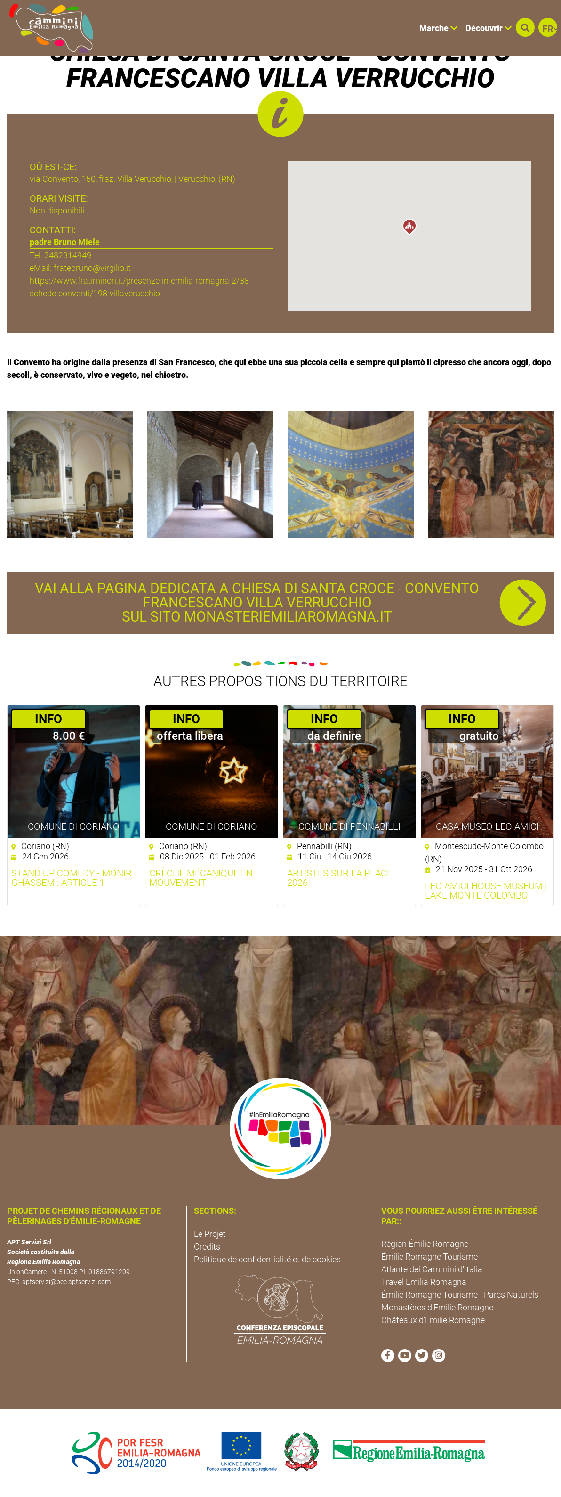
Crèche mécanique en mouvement (201, 877)
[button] (525, 27)
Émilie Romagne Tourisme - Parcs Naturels (459, 1295)
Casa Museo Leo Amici (487, 826)
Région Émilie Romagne (424, 1244)
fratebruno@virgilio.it (92, 268)
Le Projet (210, 1234)
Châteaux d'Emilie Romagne (433, 1320)
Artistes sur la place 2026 (339, 877)
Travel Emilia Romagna (423, 1282)
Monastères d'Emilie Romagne (437, 1307)
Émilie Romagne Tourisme (429, 1256)
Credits (207, 1247)
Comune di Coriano (74, 826)
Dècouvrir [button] (488, 28)
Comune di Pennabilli (349, 826)
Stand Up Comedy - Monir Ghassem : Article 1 (71, 877)
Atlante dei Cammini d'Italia (431, 1269)
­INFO (48, 719)
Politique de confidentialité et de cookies (267, 1259)
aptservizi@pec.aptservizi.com (66, 1281)
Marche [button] (438, 28)
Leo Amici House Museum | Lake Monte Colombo (486, 890)
